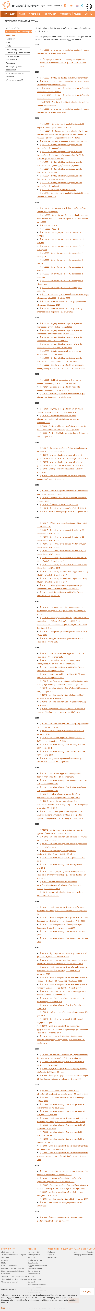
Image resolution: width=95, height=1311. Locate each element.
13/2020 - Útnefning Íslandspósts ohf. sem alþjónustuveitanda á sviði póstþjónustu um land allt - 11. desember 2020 (60, 419)
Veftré (31, 5)
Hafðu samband (54, 5)
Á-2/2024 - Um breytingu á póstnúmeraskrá (59, 189)
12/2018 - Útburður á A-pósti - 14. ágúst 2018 (60, 504)
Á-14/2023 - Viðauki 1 (50, 225)
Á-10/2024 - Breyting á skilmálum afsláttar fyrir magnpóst (65, 141)
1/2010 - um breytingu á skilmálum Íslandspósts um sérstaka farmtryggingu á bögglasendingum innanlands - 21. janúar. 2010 (61, 1039)
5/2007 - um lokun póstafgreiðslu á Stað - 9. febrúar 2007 (65, 1199)
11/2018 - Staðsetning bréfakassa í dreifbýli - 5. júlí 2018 (64, 508)
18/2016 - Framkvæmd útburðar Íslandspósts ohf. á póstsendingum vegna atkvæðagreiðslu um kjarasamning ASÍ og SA (61, 610)
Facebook (64, 5)
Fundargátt (41, 5)
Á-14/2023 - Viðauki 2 (50, 229)
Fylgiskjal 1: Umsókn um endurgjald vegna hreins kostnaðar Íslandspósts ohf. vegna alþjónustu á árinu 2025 (63, 62)
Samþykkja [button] (86, 1291)
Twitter (71, 5)
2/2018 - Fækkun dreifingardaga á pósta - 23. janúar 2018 (65, 511)
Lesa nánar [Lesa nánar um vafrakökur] (5, 1308)
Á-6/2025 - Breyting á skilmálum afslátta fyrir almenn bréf (65, 78)
